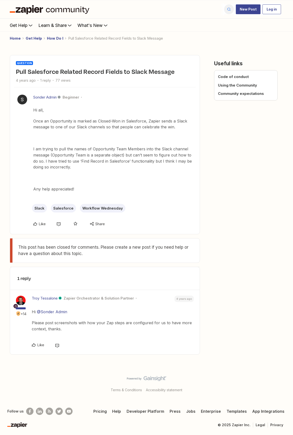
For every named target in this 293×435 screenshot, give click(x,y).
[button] (248, 9)
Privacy (276, 425)
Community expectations (241, 93)
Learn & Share (55, 25)
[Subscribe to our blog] (49, 411)
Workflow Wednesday (102, 208)
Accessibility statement (164, 390)
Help (116, 411)
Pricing (100, 411)
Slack (39, 208)
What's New (93, 25)
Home (15, 38)
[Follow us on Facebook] (29, 411)
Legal (260, 425)
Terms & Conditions (126, 390)
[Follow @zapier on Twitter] (59, 411)
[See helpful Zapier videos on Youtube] (69, 411)
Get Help (21, 25)
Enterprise (211, 411)
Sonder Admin (45, 97)
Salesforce (63, 208)
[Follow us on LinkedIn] (39, 411)
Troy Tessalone (45, 298)
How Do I (55, 38)
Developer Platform (145, 411)
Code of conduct (233, 76)
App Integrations (268, 411)
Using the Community (237, 85)
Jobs (190, 411)
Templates (237, 411)
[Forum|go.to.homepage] (51, 9)
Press (175, 411)
